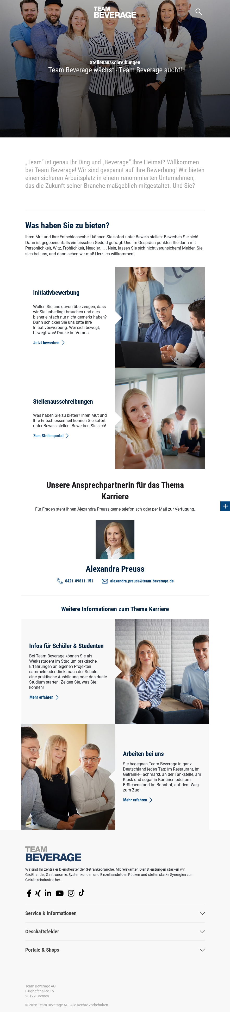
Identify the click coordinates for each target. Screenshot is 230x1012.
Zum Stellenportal (51, 435)
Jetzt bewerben (49, 342)
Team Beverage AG (40, 986)
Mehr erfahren (44, 697)
